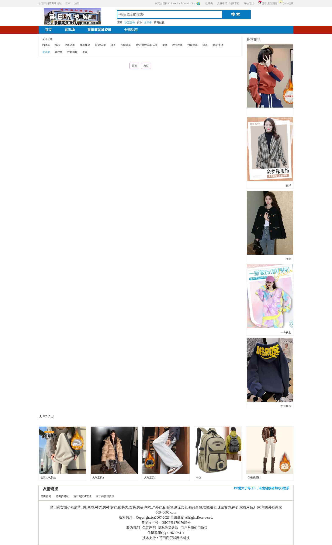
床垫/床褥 (100, 45)
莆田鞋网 (46, 496)
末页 (146, 65)
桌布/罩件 (217, 45)
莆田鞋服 (159, 22)
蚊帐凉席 (72, 52)
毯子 (113, 45)
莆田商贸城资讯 (99, 29)
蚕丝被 (46, 52)
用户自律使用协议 (194, 527)
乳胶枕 (58, 52)
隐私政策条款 (168, 527)
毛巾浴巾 (70, 45)
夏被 (84, 52)
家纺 (119, 22)
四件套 (46, 45)
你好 (288, 185)
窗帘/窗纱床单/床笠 (147, 45)
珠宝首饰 (130, 22)
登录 (67, 3)
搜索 (236, 14)
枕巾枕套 (177, 45)
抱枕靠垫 (126, 45)
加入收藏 (288, 3)
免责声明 (149, 527)
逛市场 (70, 29)
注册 (76, 3)
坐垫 (205, 45)
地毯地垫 (85, 45)
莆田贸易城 (62, 496)
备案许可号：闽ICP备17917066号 (166, 522)
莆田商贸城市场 (82, 496)
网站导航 (249, 3)
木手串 (148, 22)
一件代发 (286, 332)
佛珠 (139, 22)
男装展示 (286, 405)
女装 (288, 258)
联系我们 (133, 527)
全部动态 (131, 29)
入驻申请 (222, 3)
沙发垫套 (192, 45)
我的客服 (234, 3)
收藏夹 (209, 3)
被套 (164, 45)
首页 (48, 29)
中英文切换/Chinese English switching (175, 3)
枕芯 (57, 45)
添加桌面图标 (269, 3)
